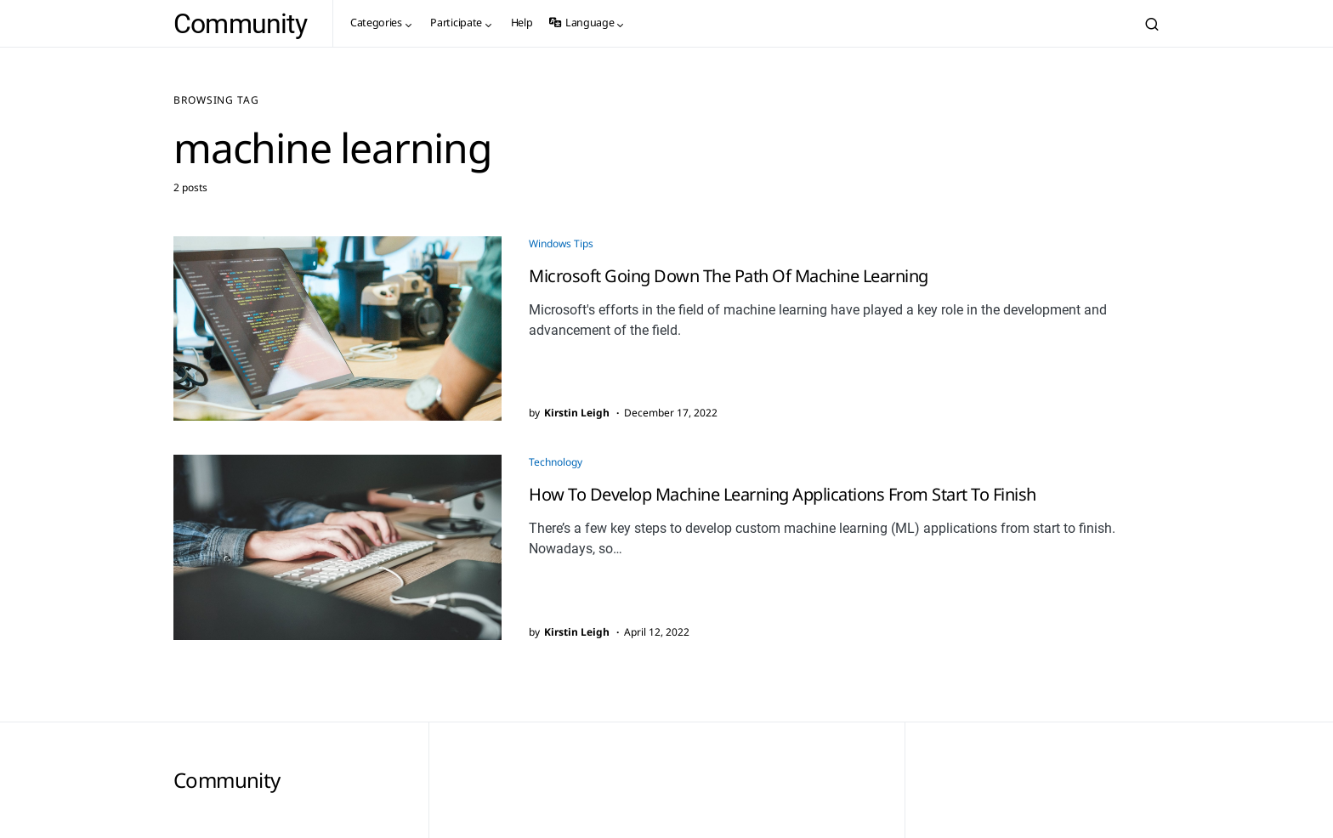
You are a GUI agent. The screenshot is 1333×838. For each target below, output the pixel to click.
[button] (1152, 23)
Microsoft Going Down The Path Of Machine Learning (728, 275)
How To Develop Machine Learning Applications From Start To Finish (782, 494)
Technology (555, 462)
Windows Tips (561, 243)
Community (240, 24)
